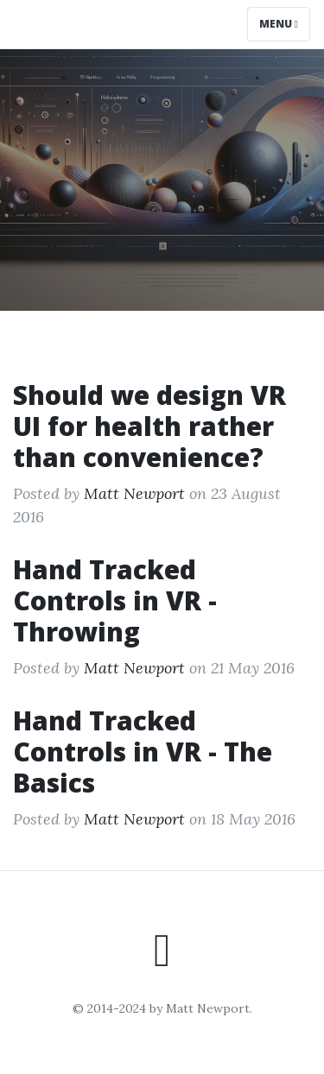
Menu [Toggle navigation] (278, 23)
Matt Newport (134, 493)
